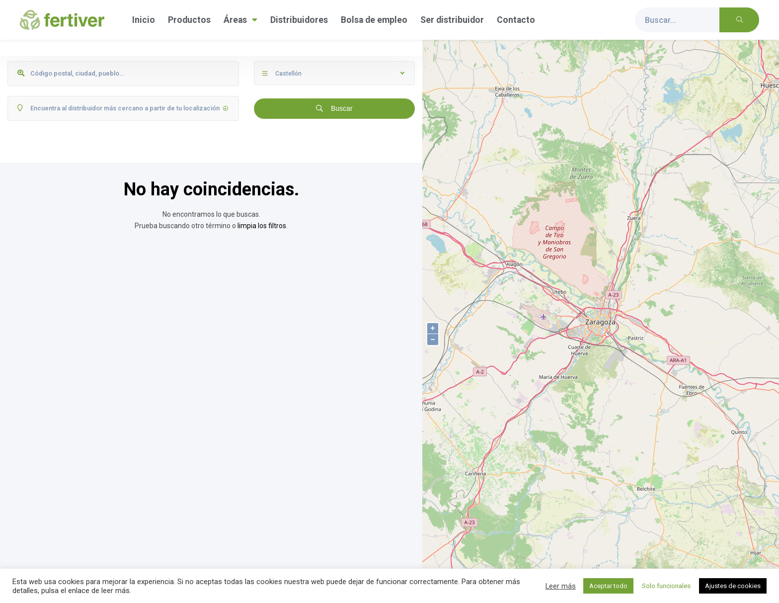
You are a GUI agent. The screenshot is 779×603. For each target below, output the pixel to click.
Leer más (560, 586)
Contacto (516, 20)
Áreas (240, 20)
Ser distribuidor (452, 20)
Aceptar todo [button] (608, 586)
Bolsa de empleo (374, 20)
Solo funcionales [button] (666, 586)
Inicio (143, 20)
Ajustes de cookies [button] (733, 586)
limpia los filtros (261, 226)
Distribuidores (299, 20)
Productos (189, 20)
